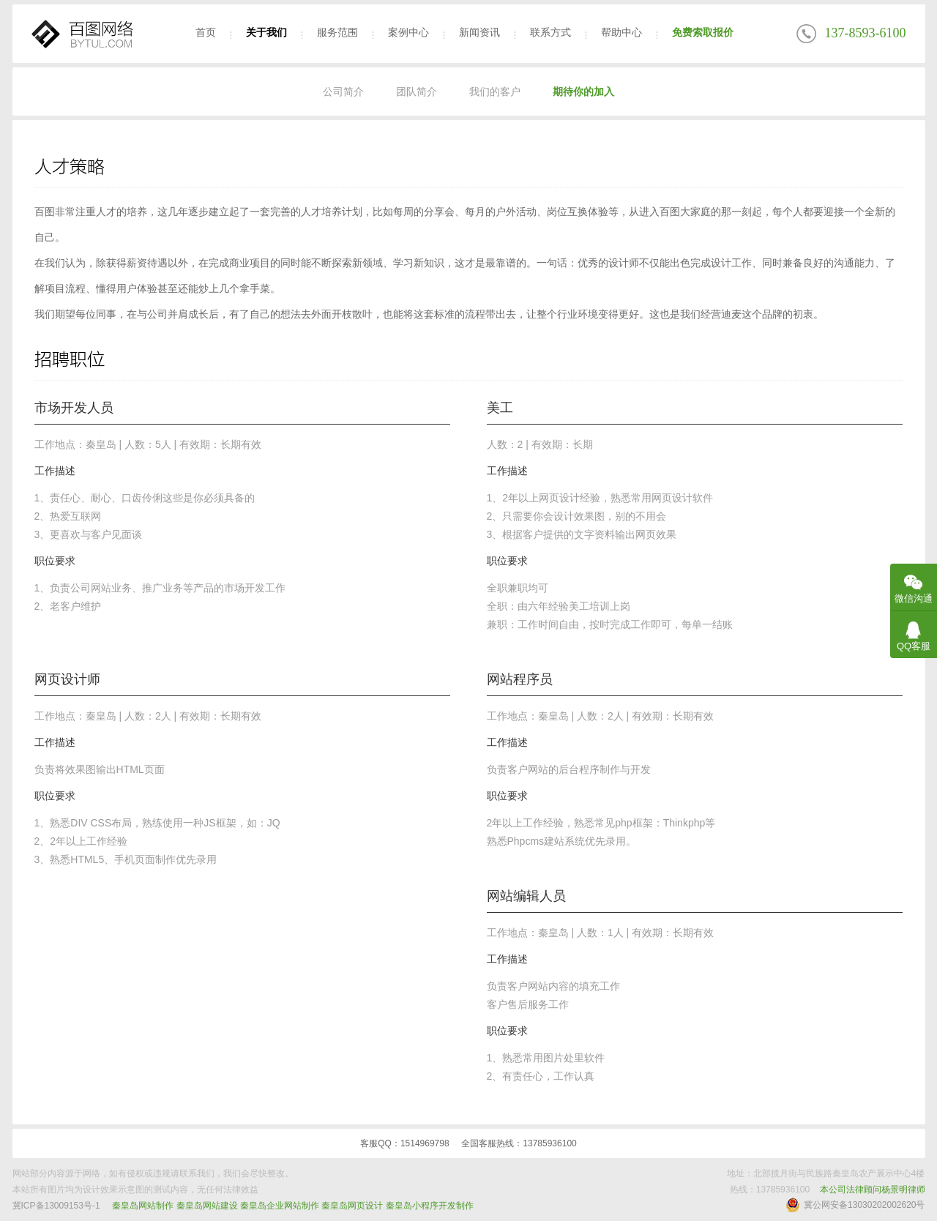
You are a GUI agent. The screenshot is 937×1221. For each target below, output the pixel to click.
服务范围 (337, 32)
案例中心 (408, 32)
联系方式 (550, 32)
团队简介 (416, 91)
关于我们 (266, 32)
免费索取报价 (702, 32)
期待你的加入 (583, 91)
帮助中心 (621, 32)
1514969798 (424, 1143)
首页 (205, 32)
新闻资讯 (479, 32)
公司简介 (343, 91)
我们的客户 (494, 91)
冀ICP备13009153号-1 (56, 1206)
